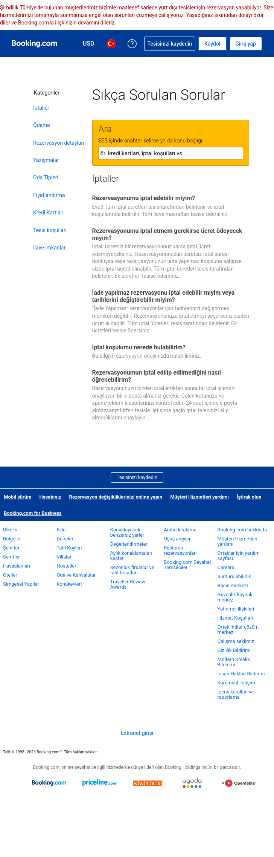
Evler (61, 530)
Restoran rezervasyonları (180, 550)
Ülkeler (10, 530)
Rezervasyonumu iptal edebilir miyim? (143, 198)
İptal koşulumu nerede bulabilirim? (139, 347)
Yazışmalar (46, 160)
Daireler (64, 539)
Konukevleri (69, 584)
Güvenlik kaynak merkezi (235, 597)
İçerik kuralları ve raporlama (236, 694)
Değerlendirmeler (129, 544)
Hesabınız (50, 497)
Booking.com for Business (33, 513)
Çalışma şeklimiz (236, 641)
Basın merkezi (233, 585)
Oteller (10, 575)
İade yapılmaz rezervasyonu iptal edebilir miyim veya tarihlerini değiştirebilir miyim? (163, 296)
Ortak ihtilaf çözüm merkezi (238, 629)
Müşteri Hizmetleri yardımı (199, 497)
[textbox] (170, 153)
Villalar (63, 557)
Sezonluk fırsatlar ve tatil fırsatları (132, 570)
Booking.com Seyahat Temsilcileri (187, 564)
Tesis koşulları (50, 230)
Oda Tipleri (45, 177)
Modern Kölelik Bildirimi (234, 662)
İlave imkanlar (49, 248)
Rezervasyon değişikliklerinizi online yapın (116, 497)
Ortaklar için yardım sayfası (239, 555)
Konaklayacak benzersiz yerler (127, 532)
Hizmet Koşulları (235, 618)
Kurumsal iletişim (236, 683)
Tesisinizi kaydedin (137, 477)
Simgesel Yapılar (21, 584)
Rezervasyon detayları (58, 143)
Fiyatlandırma (49, 195)
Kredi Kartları (48, 213)
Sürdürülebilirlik (234, 576)
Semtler (11, 557)
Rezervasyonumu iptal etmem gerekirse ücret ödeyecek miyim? (167, 234)
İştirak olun (249, 497)
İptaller (41, 108)
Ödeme (41, 125)
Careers (226, 567)
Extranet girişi (137, 733)
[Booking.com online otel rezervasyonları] (34, 43)
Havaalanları (16, 566)
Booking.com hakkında (242, 530)
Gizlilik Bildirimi (234, 650)
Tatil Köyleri (69, 548)
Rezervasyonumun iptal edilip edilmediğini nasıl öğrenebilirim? (156, 376)
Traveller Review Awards (127, 584)
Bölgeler (12, 539)
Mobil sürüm (17, 497)
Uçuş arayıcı (177, 539)
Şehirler (11, 548)
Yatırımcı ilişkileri (236, 609)
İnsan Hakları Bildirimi (241, 673)
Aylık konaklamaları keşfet (131, 555)
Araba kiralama (180, 530)
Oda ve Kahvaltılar (76, 575)
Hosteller (66, 566)
